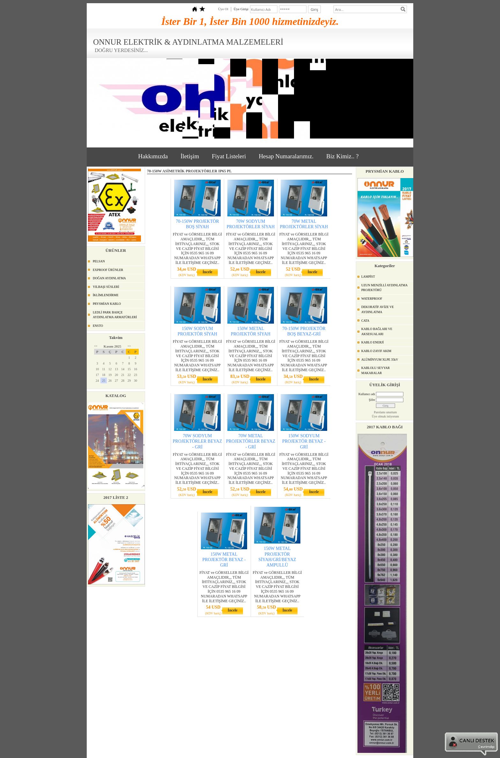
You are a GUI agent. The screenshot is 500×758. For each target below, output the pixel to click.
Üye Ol (223, 9)
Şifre (372, 400)
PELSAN (99, 261)
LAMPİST (368, 276)
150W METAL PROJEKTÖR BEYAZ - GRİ (224, 559)
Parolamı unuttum (385, 412)
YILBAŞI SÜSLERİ (106, 287)
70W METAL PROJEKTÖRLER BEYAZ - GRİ (250, 441)
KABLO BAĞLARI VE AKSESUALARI (376, 331)
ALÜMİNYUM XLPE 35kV (379, 359)
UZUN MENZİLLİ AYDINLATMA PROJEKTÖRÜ (384, 287)
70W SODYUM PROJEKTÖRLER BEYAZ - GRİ (197, 441)
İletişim (189, 156)
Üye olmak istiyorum (385, 416)
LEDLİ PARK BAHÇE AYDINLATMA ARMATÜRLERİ (115, 315)
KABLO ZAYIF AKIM (376, 351)
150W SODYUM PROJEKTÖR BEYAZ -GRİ (304, 441)
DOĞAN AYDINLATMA (109, 278)
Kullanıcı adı (366, 394)
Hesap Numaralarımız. (286, 156)
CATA (365, 320)
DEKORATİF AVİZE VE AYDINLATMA (377, 309)
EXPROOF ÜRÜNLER (108, 270)
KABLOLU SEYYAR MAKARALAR (375, 370)
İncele (207, 272)
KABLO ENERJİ (372, 342)
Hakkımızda (153, 156)
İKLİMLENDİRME (106, 295)
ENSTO (98, 325)
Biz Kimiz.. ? (342, 156)
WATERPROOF (371, 298)
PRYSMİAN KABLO (107, 303)
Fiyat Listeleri (229, 156)
